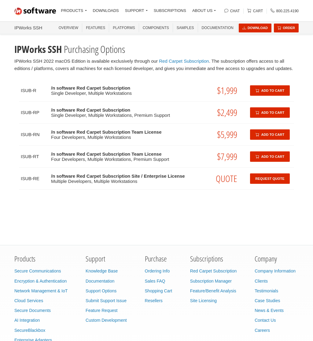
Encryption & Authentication (40, 281)
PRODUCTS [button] (72, 10)
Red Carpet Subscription (184, 61)
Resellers (154, 300)
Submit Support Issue (106, 300)
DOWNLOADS (106, 10)
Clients (261, 281)
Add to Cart (270, 90)
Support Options (101, 290)
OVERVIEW (68, 28)
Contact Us (265, 320)
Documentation (218, 28)
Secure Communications (37, 271)
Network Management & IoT (41, 290)
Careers (262, 330)
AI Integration (27, 320)
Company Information (275, 271)
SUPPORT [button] (134, 10)
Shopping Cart (158, 290)
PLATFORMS (124, 28)
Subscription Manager (211, 281)
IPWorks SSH (28, 27)
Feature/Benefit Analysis (213, 290)
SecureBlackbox (29, 330)
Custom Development (106, 320)
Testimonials (266, 290)
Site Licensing (203, 300)
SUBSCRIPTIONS (170, 10)
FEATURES (95, 28)
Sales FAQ (155, 281)
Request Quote (269, 178)
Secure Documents (32, 310)
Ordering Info (157, 271)
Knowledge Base (102, 271)
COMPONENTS (156, 28)
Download (255, 28)
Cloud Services (28, 300)
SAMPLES (185, 28)
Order (286, 28)
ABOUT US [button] (202, 10)
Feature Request (101, 310)
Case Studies (267, 300)
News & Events (269, 310)
